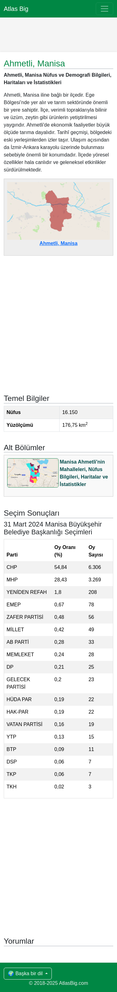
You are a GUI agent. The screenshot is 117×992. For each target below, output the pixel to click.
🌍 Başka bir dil (26, 973)
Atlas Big (16, 8)
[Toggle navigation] (104, 8)
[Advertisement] (59, 33)
